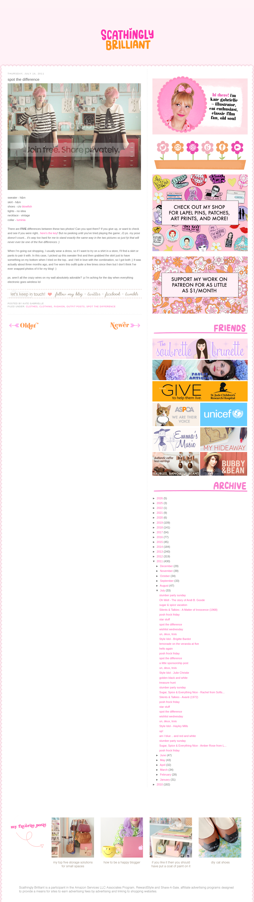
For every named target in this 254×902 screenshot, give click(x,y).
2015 (160, 541)
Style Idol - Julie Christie (174, 672)
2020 (160, 517)
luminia (21, 219)
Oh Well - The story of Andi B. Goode (182, 600)
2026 (160, 498)
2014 (160, 546)
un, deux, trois (168, 634)
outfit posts (76, 306)
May (163, 760)
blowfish (27, 206)
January (165, 779)
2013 (160, 551)
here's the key (48, 233)
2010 (160, 784)
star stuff (164, 619)
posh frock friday (169, 614)
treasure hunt (167, 682)
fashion (59, 306)
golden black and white (173, 677)
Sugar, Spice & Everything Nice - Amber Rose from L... (192, 745)
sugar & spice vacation (173, 604)
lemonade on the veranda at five (179, 643)
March (164, 769)
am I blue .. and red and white (177, 735)
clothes (32, 306)
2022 (160, 507)
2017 (160, 532)
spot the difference (23, 79)
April (163, 764)
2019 (160, 522)
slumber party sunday (172, 595)
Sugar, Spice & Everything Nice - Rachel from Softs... (192, 692)
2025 (160, 503)
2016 (160, 537)
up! (161, 731)
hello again (166, 648)
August (164, 585)
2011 (160, 561)
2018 (160, 527)
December (166, 566)
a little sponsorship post (173, 663)
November (166, 570)
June (163, 755)
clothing (45, 306)
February (166, 774)
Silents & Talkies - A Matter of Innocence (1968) (188, 609)
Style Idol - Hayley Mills (173, 726)
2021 (160, 512)
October (165, 575)
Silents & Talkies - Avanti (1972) (178, 697)
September (167, 580)
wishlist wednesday (171, 629)
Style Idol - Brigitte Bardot (175, 638)
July (163, 590)
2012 (160, 556)
